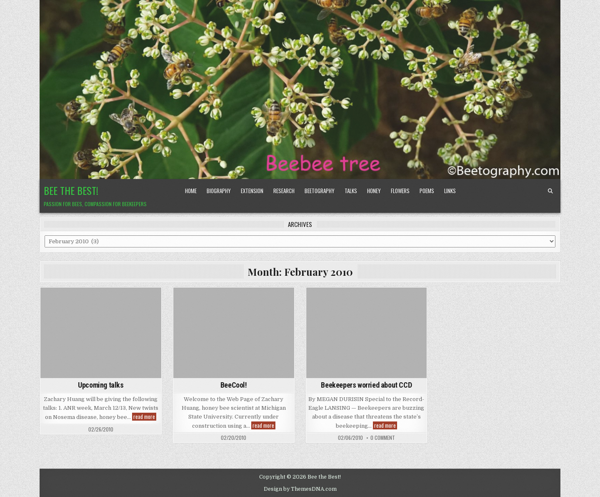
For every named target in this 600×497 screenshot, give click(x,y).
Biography (219, 191)
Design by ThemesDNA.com (300, 489)
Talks (351, 191)
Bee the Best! (71, 190)
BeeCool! (233, 385)
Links (450, 191)
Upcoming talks (100, 385)
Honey (374, 191)
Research (284, 191)
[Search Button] (550, 191)
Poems (427, 191)
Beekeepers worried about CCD (366, 385)
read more (144, 417)
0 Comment (382, 437)
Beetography (320, 191)
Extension (252, 191)
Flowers (400, 191)
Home (191, 191)
